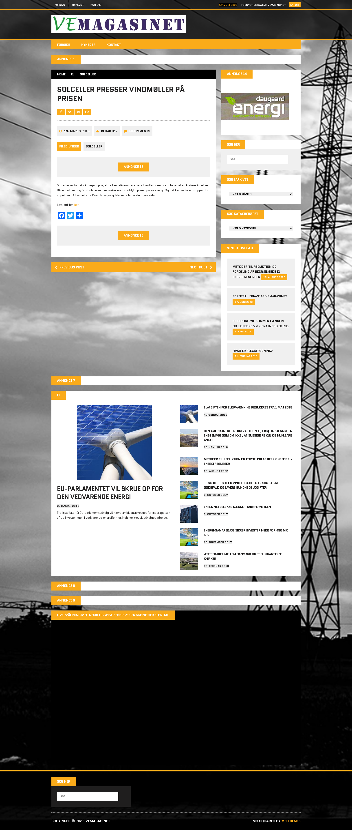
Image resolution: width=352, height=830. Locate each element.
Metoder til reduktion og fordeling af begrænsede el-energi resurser (257, 273)
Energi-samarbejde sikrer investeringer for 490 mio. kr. (247, 533)
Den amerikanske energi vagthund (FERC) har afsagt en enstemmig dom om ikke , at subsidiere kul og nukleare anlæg (248, 437)
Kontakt (96, 5)
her (76, 207)
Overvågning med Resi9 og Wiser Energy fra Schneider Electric (113, 615)
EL (73, 74)
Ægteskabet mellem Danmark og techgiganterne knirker (243, 556)
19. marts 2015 (77, 134)
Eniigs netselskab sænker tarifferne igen (237, 507)
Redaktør (109, 134)
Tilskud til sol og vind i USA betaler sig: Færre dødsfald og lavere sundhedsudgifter (241, 485)
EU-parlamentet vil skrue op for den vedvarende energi (110, 494)
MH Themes (290, 821)
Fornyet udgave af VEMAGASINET (263, 5)
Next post (200, 270)
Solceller (94, 149)
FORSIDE (60, 5)
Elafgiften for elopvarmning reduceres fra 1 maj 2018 (248, 409)
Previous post (71, 270)
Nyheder (78, 5)
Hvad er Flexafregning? (253, 352)
